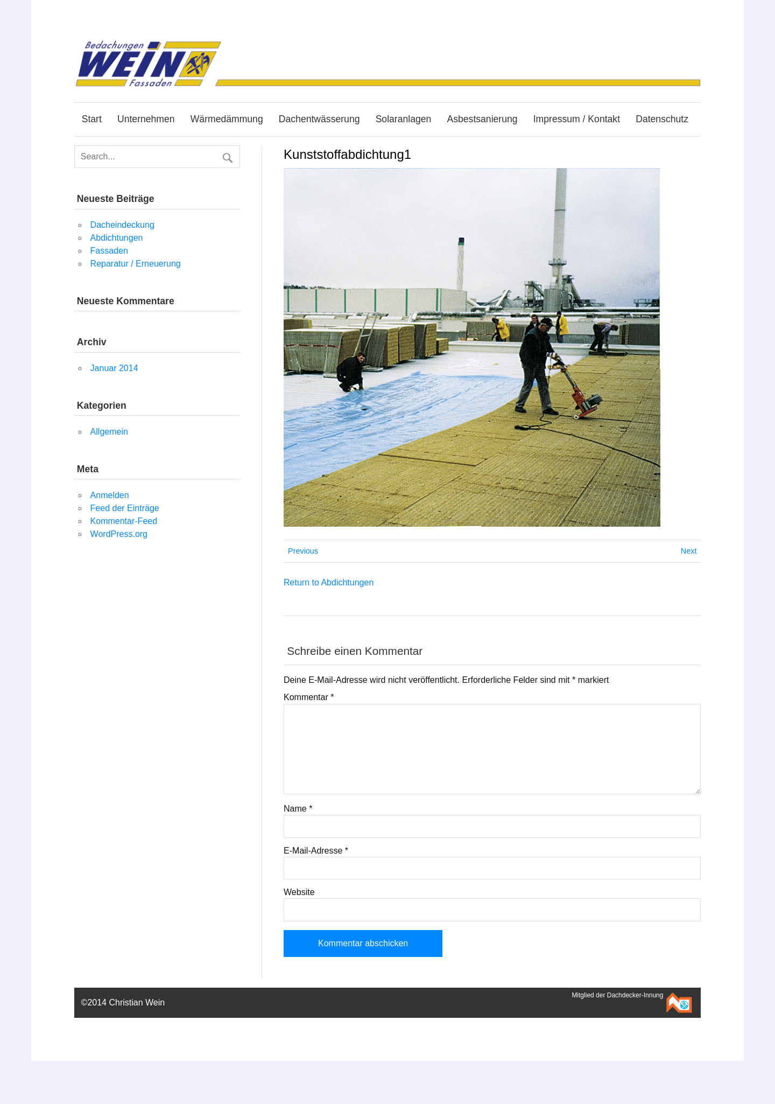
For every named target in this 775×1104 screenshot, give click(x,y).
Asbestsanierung (482, 119)
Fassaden (109, 250)
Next (689, 551)
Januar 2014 (114, 368)
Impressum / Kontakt (576, 119)
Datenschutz (662, 119)
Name (298, 809)
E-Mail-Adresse (316, 851)
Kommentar (309, 697)
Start (92, 119)
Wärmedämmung (227, 119)
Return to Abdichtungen (329, 582)
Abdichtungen (116, 237)
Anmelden (109, 495)
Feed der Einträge (124, 508)
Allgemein (109, 431)
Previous (303, 551)
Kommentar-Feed (124, 521)
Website (299, 892)
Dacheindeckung (122, 224)
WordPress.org (118, 534)
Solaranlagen (404, 119)
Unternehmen (146, 119)
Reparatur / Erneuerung (135, 263)
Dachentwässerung (319, 119)
